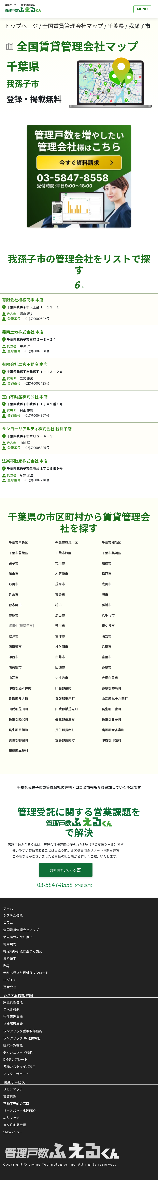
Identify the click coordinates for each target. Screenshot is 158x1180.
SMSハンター (13, 1131)
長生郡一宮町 (111, 708)
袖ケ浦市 (61, 646)
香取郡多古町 (18, 698)
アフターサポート (16, 1073)
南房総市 (15, 667)
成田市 (106, 583)
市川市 (60, 563)
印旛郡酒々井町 (20, 688)
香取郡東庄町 (65, 698)
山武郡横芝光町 (66, 708)
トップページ (21, 26)
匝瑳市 (60, 667)
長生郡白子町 (111, 719)
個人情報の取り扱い (17, 936)
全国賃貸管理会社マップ (72, 26)
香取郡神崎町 (111, 688)
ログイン (9, 979)
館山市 (13, 573)
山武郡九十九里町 (115, 698)
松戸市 (106, 573)
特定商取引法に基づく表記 (22, 951)
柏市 (58, 604)
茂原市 (60, 583)
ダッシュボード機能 (17, 1052)
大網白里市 (110, 677)
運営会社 (9, 986)
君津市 (13, 636)
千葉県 (115, 26)
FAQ (6, 965)
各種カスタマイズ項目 (19, 1066)
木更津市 (61, 573)
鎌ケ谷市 (108, 625)
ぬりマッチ (11, 1117)
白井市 (60, 656)
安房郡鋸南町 (65, 740)
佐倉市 (13, 594)
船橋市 (106, 563)
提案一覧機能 (13, 1045)
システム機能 (13, 915)
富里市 (106, 656)
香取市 (106, 667)
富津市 (60, 636)
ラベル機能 (11, 1009)
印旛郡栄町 (63, 688)
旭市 (105, 594)
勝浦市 (106, 604)
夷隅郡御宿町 (18, 740)
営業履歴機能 (13, 1023)
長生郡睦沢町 (18, 719)
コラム (8, 922)
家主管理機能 (13, 1002)
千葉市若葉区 (18, 552)
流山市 (60, 615)
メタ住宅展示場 (14, 1124)
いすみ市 (61, 677)
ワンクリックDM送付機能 (22, 1038)
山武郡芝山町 (18, 708)
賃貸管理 (9, 1096)
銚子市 (13, 563)
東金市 (60, 594)
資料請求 (9, 958)
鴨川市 (60, 625)
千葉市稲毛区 (111, 542)
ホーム (8, 908)
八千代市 (108, 615)
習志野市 (15, 604)
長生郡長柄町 (18, 729)
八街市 (106, 646)
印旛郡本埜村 (18, 750)
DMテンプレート (15, 1059)
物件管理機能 (13, 1016)
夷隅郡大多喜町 (113, 729)
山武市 (13, 677)
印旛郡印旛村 (111, 740)
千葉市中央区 (18, 542)
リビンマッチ (13, 1089)
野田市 (13, 583)
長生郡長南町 (65, 729)
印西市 (13, 656)
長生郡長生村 (65, 719)
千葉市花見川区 (66, 542)
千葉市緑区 (63, 552)
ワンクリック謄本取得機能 (22, 1030)
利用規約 (9, 943)
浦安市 (106, 636)
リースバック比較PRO (19, 1110)
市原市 (13, 615)
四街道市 (15, 646)
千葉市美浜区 (111, 552)
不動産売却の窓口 (16, 1103)
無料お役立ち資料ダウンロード (26, 972)
